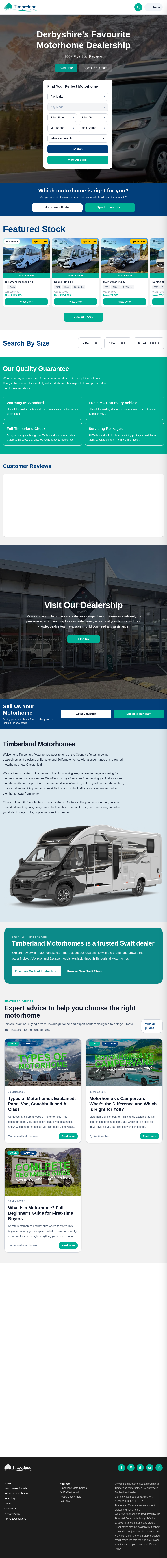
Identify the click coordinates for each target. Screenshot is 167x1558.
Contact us (10, 1508)
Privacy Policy (12, 1513)
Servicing (9, 1498)
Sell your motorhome (16, 1493)
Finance (8, 1503)
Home (7, 1483)
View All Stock (77, 159)
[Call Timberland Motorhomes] (138, 7)
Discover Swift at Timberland (36, 971)
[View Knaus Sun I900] (75, 255)
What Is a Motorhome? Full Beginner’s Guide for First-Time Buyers (40, 1213)
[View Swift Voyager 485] (124, 255)
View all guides (150, 1026)
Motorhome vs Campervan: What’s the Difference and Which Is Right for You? (123, 1104)
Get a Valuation (86, 713)
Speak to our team (95, 67)
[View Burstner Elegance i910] (26, 255)
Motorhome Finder (57, 207)
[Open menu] (153, 7)
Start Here (66, 67)
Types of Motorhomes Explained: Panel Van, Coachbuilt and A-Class (42, 1104)
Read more (68, 1136)
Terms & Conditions (15, 1518)
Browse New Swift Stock (84, 971)
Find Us (83, 639)
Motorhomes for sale (15, 1488)
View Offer (26, 301)
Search (78, 149)
